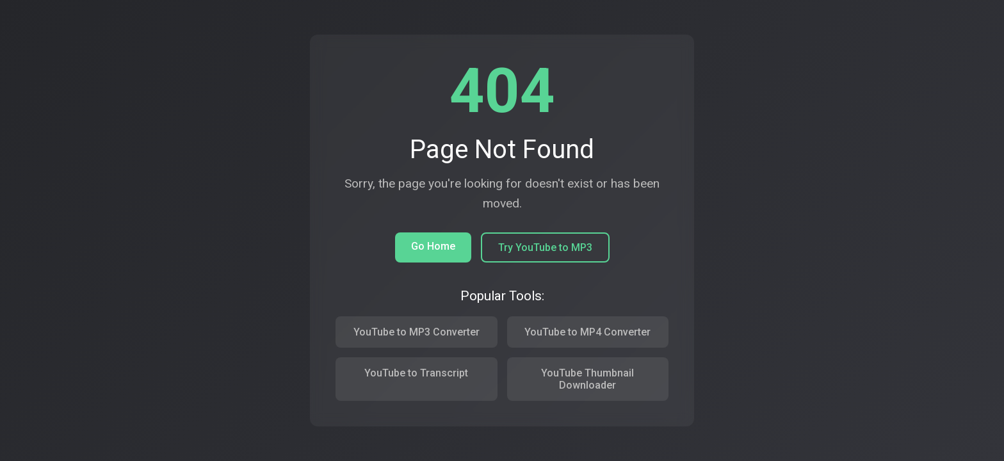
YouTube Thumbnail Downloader (587, 379)
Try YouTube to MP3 (545, 247)
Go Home (433, 246)
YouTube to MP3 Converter (416, 332)
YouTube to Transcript (416, 373)
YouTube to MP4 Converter (587, 332)
